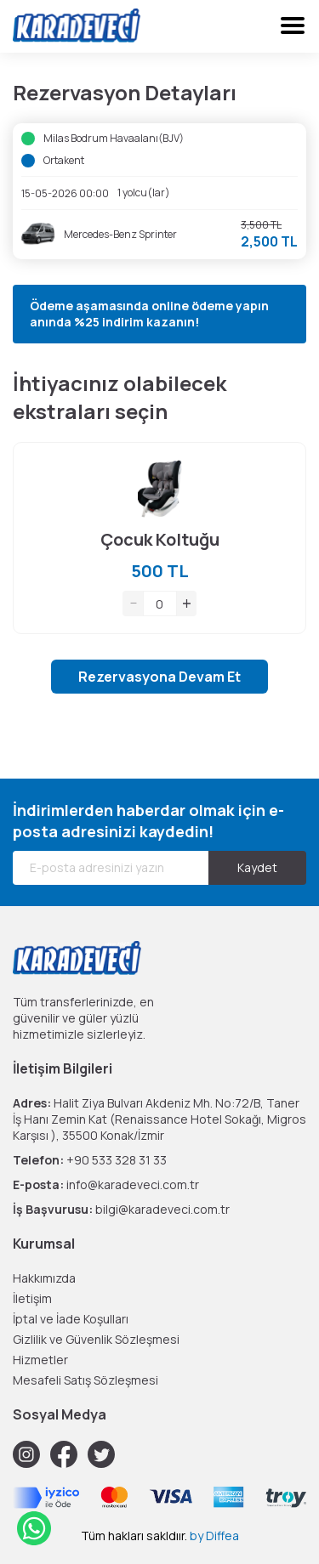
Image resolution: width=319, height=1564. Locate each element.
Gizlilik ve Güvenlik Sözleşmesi (96, 1339)
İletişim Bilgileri (62, 1068)
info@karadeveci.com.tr (132, 1184)
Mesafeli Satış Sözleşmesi (85, 1380)
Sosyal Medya (59, 1414)
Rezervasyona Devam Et (159, 676)
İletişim (32, 1298)
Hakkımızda (44, 1278)
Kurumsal (44, 1243)
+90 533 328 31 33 (116, 1160)
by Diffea (214, 1535)
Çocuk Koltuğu (159, 539)
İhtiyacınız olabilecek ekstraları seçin (119, 397)
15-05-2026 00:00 (65, 194)
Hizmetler (40, 1360)
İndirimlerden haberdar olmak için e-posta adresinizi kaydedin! (148, 821)
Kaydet (257, 867)
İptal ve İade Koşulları (70, 1319)
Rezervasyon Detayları (124, 92)
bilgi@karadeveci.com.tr (162, 1209)
